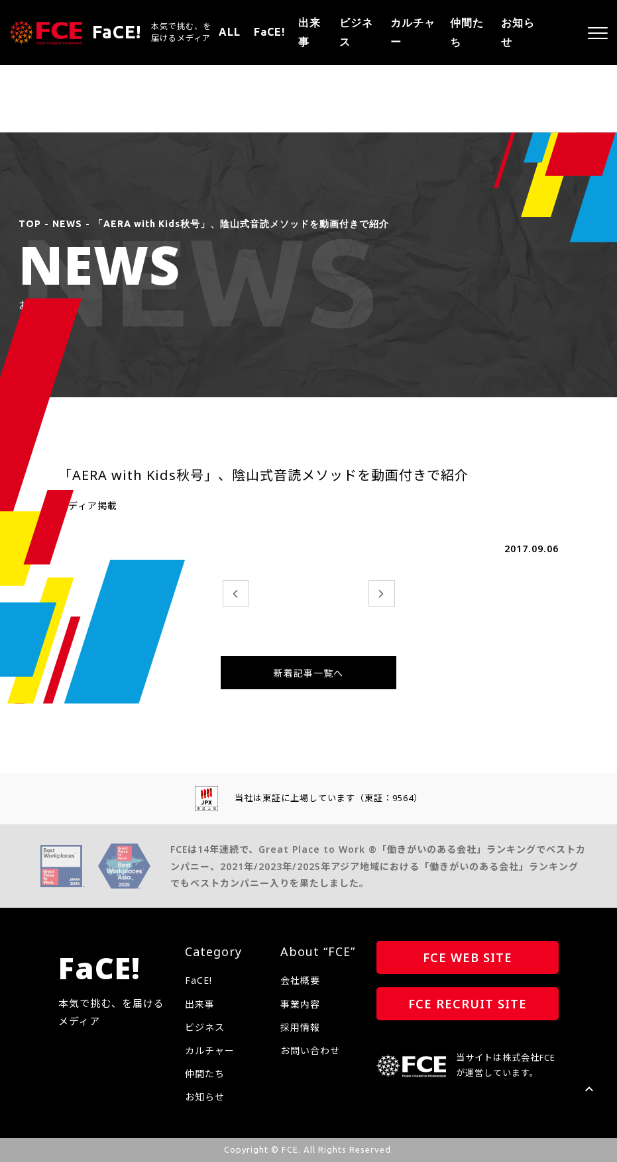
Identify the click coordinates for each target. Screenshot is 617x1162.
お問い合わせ (310, 1050)
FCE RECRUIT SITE (467, 1004)
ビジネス (356, 32)
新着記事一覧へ (308, 673)
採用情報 (300, 1027)
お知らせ (518, 32)
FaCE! (269, 32)
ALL (230, 32)
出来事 (309, 32)
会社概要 (300, 980)
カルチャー (412, 32)
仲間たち (467, 32)
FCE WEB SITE (467, 957)
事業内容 (300, 1004)
